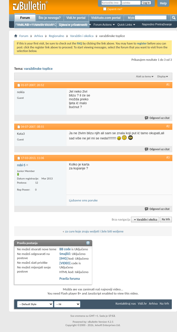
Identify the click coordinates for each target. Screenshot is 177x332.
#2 (168, 126)
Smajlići (64, 254)
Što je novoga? (50, 18)
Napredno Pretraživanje (157, 24)
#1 (168, 84)
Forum (25, 18)
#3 (168, 157)
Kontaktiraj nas (126, 303)
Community (80, 24)
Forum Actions (103, 24)
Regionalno (56, 36)
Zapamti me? (112, 9)
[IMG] (63, 258)
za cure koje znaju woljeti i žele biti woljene (94, 231)
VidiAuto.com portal (106, 18)
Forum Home (24, 24)
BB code (65, 249)
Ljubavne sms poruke (83, 200)
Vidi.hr (142, 303)
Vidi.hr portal (76, 18)
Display (161, 76)
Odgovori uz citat (157, 118)
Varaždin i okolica (82, 36)
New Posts (41, 24)
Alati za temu (143, 76)
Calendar (65, 24)
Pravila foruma (69, 279)
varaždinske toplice (38, 68)
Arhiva (38, 36)
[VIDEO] (65, 263)
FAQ (54, 24)
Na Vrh (166, 219)
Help (163, 3)
